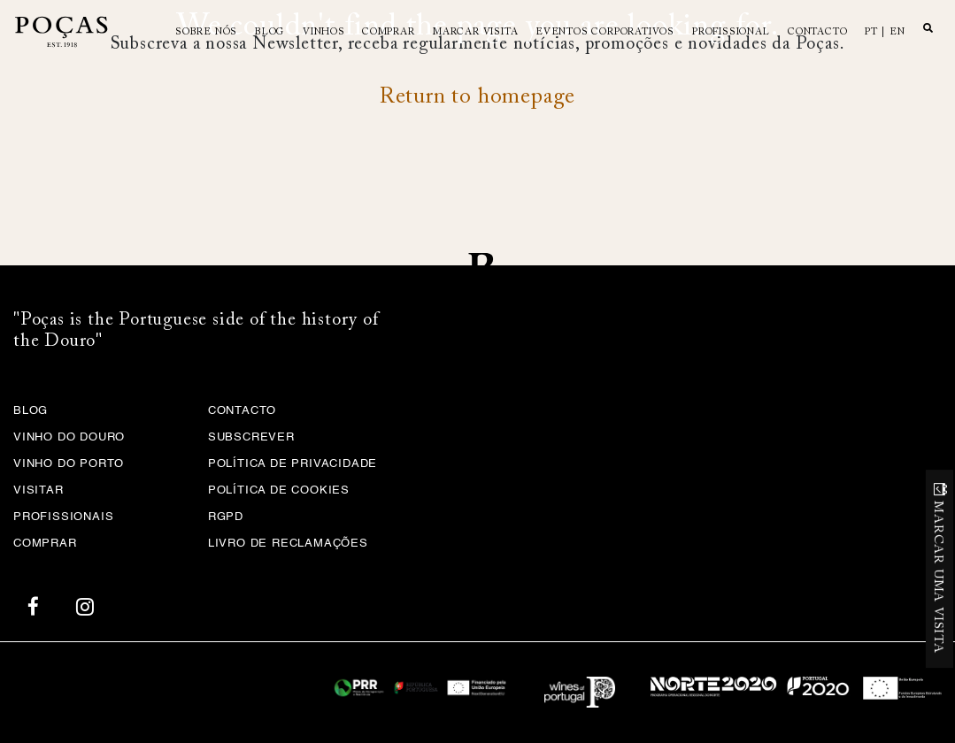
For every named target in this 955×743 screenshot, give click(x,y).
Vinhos (324, 32)
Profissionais (63, 517)
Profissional (731, 32)
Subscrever (251, 437)
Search (928, 27)
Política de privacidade (292, 464)
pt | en (885, 32)
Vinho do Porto (68, 464)
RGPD (225, 517)
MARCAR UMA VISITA (937, 576)
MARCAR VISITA (475, 32)
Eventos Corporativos (604, 32)
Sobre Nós (206, 32)
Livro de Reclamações (288, 543)
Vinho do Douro (69, 437)
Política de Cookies (279, 490)
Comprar (388, 32)
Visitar (38, 490)
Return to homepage (477, 98)
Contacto (817, 32)
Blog (269, 32)
